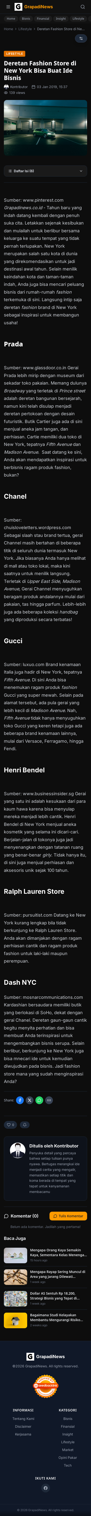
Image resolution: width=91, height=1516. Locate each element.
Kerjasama (23, 1434)
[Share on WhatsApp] (39, 1100)
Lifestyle (78, 19)
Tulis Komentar (68, 1216)
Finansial (43, 19)
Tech (68, 1465)
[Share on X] (29, 1100)
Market (68, 1450)
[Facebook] (45, 1488)
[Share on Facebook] (20, 1100)
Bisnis (26, 19)
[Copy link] (49, 1100)
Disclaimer (23, 1426)
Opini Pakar (67, 1457)
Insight (61, 19)
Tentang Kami (23, 1419)
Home (11, 19)
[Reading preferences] (81, 38)
